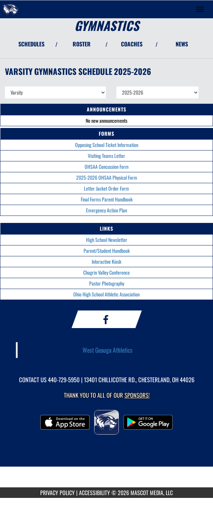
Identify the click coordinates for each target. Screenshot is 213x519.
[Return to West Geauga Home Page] (10, 9)
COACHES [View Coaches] (131, 43)
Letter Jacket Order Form (106, 188)
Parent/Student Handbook (107, 250)
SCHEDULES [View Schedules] (31, 43)
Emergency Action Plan (106, 210)
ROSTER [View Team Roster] (82, 43)
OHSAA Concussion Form (107, 166)
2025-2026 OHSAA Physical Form (106, 177)
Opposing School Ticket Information (106, 144)
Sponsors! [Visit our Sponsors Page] (137, 395)
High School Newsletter (106, 239)
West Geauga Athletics (108, 349)
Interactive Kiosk (106, 261)
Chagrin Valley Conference (106, 272)
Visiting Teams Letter (106, 155)
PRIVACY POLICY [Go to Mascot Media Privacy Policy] (57, 492)
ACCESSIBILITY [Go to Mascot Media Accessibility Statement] (94, 492)
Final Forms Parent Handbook (107, 199)
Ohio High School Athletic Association (106, 294)
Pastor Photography (106, 283)
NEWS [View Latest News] (182, 43)
